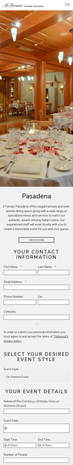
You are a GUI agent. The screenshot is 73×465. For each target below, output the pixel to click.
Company (10, 273)
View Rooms (36, 200)
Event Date (11, 382)
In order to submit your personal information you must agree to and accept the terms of (36, 297)
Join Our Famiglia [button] (36, 461)
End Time (44, 401)
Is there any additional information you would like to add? (35, 432)
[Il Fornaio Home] (23, 5)
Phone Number (13, 258)
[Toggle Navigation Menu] (67, 4)
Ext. (40, 258)
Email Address (16, 243)
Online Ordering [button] (37, 454)
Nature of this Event (31, 364)
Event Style (11, 330)
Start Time (10, 401)
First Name (14, 228)
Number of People (15, 416)
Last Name (48, 228)
